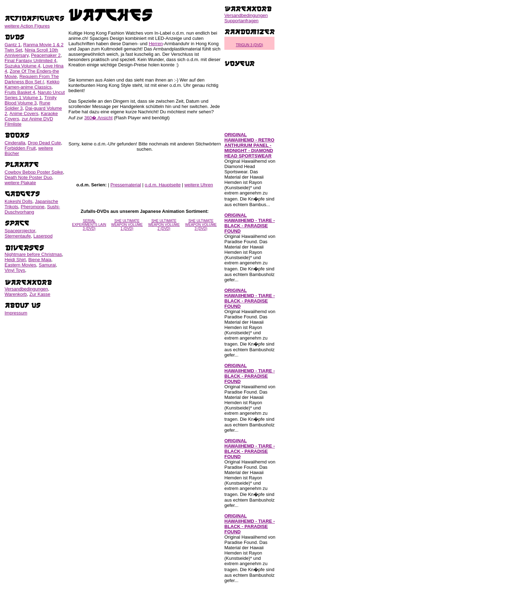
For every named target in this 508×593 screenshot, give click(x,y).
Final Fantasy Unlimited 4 (30, 60)
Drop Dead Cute (44, 142)
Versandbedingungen (26, 289)
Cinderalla (15, 142)
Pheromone (32, 206)
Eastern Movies (20, 265)
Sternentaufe (18, 236)
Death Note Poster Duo (28, 177)
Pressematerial (125, 184)
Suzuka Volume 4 (22, 65)
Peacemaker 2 (46, 55)
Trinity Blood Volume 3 (30, 100)
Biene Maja (39, 259)
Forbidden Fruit (20, 148)
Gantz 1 (13, 44)
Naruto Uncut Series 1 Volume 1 (35, 95)
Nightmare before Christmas (33, 254)
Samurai (47, 265)
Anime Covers (24, 113)
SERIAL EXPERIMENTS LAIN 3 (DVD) (89, 224)
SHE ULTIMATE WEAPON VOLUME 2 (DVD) (164, 224)
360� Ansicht (98, 117)
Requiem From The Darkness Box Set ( (32, 79)
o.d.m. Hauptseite (163, 184)
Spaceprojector (20, 230)
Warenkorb (16, 294)
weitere (27, 26)
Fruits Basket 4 (20, 92)
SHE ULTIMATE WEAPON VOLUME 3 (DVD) (201, 224)
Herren (156, 43)
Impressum (16, 313)
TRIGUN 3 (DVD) (249, 45)
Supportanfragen (241, 20)
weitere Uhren (199, 184)
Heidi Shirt (15, 259)
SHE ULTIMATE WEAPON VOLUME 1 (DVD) (127, 224)
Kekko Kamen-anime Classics (32, 84)
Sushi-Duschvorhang (32, 209)
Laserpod (43, 236)
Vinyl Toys (15, 270)
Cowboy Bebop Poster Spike (34, 172)
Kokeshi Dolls (18, 201)
